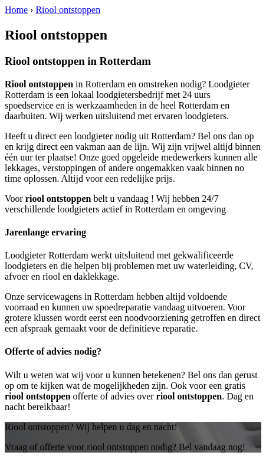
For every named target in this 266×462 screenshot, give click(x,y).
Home (16, 10)
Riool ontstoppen (67, 10)
